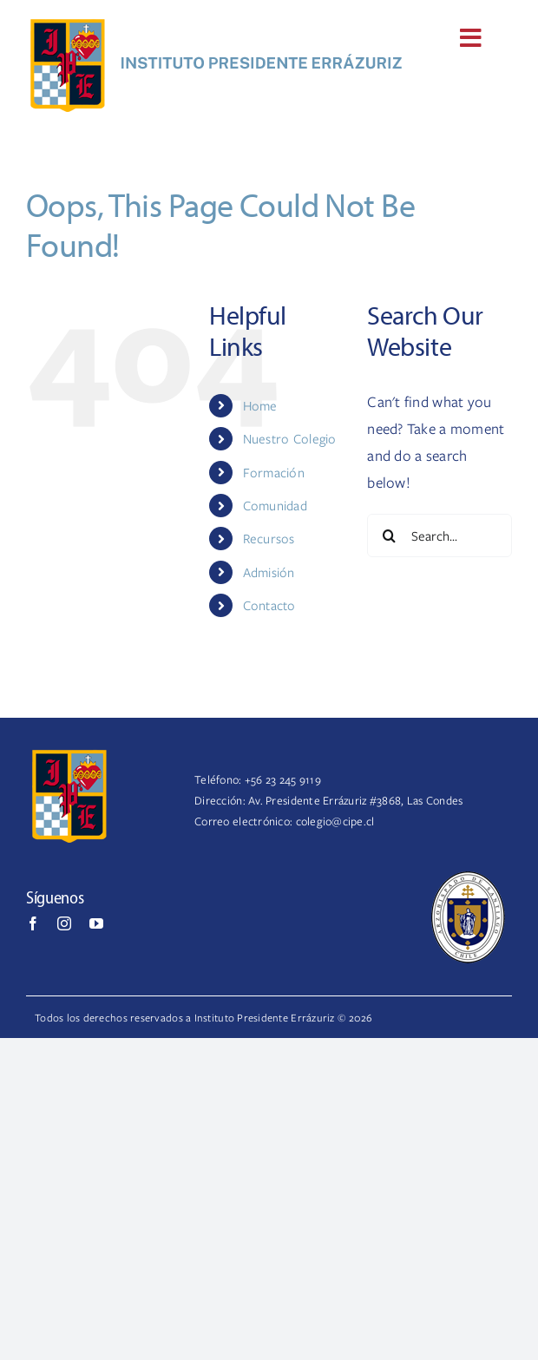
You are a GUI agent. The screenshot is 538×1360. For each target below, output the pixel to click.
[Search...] (439, 535)
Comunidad (275, 505)
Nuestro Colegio (290, 438)
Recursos (269, 538)
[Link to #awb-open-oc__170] (471, 38)
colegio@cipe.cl (335, 821)
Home (260, 405)
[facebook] (33, 923)
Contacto (269, 605)
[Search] (388, 535)
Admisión (269, 572)
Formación (274, 472)
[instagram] (64, 923)
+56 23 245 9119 (283, 779)
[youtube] (96, 923)
